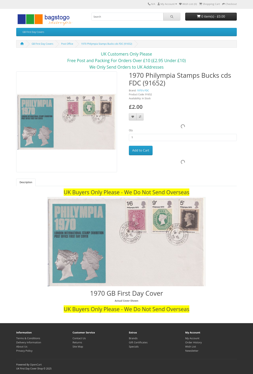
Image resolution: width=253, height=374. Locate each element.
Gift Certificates (138, 342)
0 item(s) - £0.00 (211, 16)
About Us (21, 346)
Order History (193, 342)
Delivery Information (28, 342)
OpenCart (36, 364)
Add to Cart (140, 150)
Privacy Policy (24, 350)
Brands (133, 338)
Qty (131, 130)
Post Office (67, 43)
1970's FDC (143, 90)
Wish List (190, 346)
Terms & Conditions (28, 338)
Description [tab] (26, 182)
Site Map (78, 346)
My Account (192, 338)
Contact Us (79, 338)
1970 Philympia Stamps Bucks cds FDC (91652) (106, 43)
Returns (77, 342)
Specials (134, 346)
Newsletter (191, 350)
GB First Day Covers (33, 32)
